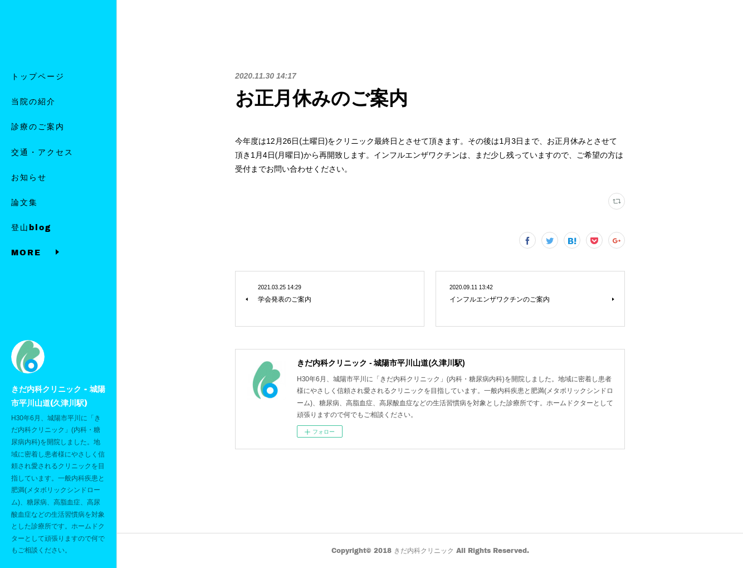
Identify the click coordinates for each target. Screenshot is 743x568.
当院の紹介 (33, 114)
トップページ (38, 89)
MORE (26, 240)
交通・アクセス (42, 164)
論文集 (24, 215)
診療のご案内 (38, 139)
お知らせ (29, 189)
